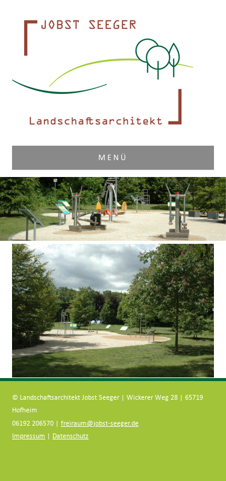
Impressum (28, 436)
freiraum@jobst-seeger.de (100, 423)
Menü (113, 158)
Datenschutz (70, 436)
